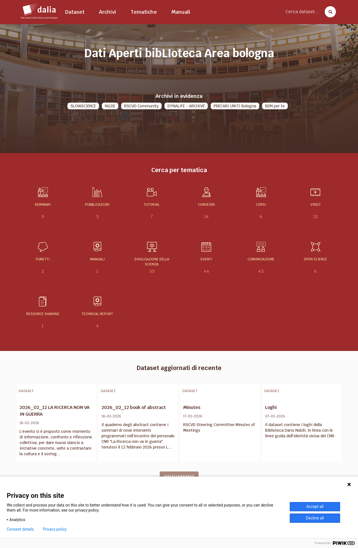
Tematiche (144, 12)
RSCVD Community (141, 106)
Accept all (315, 506)
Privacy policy (55, 529)
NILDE (110, 106)
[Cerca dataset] (328, 11)
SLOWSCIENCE (83, 106)
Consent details (20, 529)
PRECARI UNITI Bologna (235, 106)
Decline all (315, 518)
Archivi (107, 12)
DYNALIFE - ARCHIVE (186, 106)
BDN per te (275, 106)
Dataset (74, 12)
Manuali (180, 12)
